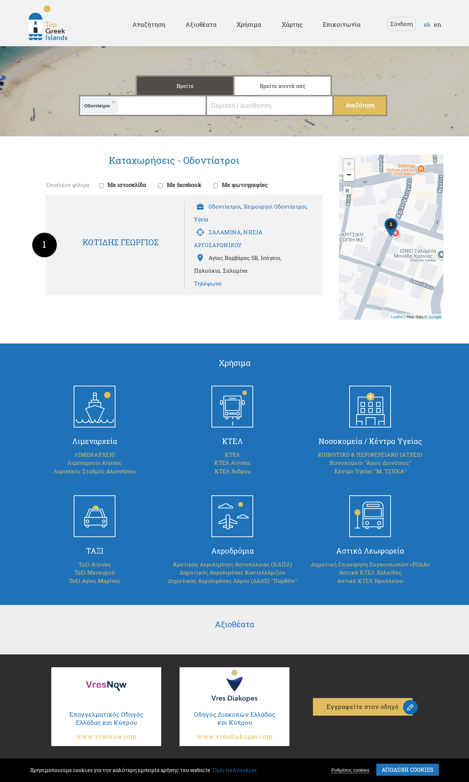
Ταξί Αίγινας (94, 564)
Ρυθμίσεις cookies (350, 770)
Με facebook (184, 184)
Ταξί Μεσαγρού (94, 572)
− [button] (349, 175)
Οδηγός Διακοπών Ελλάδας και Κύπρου (234, 728)
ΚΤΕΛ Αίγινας (232, 462)
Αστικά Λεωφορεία (370, 550)
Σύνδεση (401, 23)
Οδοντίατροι (224, 206)
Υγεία (201, 219)
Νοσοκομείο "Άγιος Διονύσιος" (370, 462)
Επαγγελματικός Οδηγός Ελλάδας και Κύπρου (106, 728)
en (438, 24)
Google (435, 317)
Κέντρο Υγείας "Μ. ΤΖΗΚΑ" (370, 471)
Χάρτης (292, 24)
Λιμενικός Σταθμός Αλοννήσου (94, 471)
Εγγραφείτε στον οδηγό (363, 706)
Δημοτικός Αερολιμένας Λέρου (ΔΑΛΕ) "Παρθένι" (232, 580)
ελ (427, 24)
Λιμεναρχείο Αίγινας (94, 462)
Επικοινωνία (342, 24)
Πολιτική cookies (235, 770)
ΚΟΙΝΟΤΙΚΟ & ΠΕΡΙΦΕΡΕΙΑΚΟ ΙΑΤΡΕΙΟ (370, 454)
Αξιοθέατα (201, 24)
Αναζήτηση (148, 24)
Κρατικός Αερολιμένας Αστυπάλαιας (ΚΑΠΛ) (232, 564)
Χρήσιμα (248, 24)
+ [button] (349, 164)
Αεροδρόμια (232, 550)
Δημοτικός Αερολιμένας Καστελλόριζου (232, 572)
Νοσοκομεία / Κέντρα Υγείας (370, 441)
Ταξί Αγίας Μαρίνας (95, 580)
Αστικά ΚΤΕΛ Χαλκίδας (370, 572)
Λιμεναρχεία (94, 441)
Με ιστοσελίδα (126, 184)
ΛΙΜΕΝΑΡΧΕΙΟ (94, 454)
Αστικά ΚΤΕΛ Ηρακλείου (370, 580)
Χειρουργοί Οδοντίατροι (274, 206)
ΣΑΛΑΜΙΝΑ (224, 232)
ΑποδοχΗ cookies (407, 769)
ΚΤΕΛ (232, 441)
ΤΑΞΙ (94, 550)
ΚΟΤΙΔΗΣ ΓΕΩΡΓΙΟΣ (120, 242)
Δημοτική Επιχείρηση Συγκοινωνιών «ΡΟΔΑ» (370, 564)
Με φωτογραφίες (244, 184)
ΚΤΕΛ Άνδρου (232, 471)
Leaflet (397, 317)
